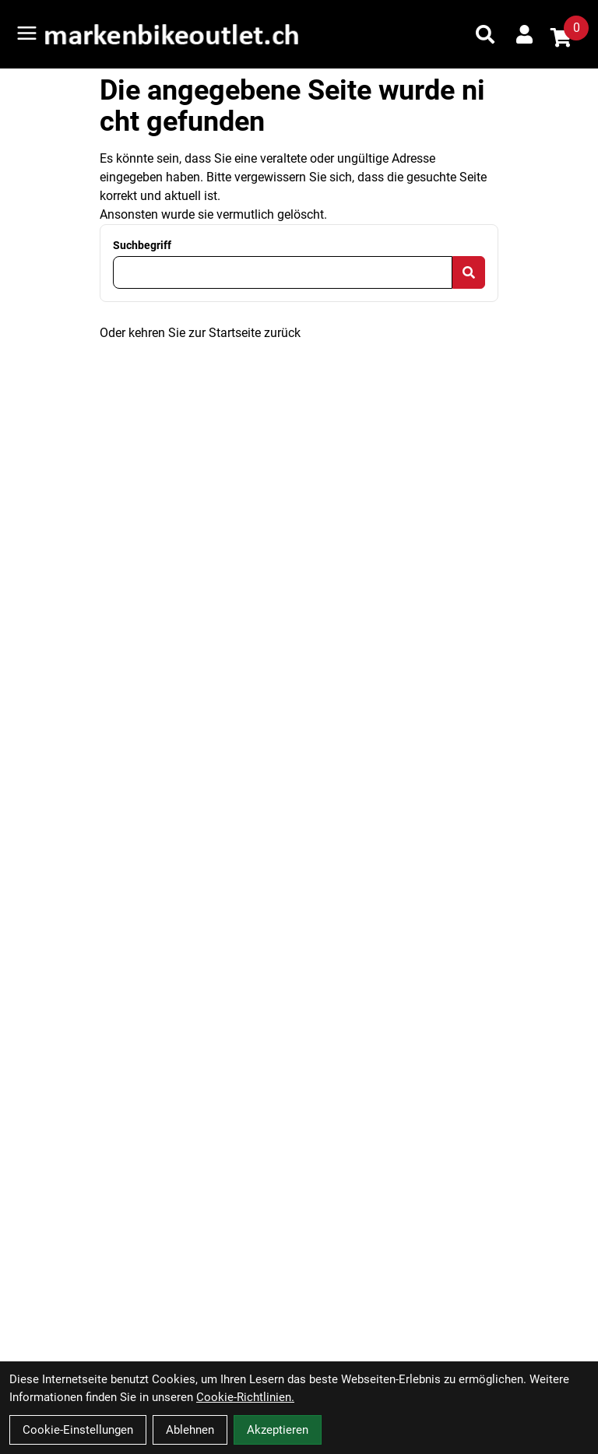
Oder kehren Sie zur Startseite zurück (200, 332)
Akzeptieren (277, 1430)
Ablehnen (190, 1430)
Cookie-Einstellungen (78, 1430)
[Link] (27, 33)
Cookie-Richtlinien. (245, 1397)
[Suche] (485, 34)
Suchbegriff (142, 245)
